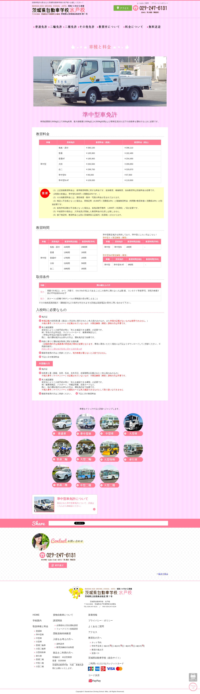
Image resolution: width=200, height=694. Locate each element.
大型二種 (40, 666)
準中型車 (40, 634)
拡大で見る (163, 574)
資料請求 (60, 644)
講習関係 (57, 620)
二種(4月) (116, 646)
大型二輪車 (41, 649)
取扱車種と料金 (40, 626)
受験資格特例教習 (62, 633)
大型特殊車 (41, 652)
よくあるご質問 (143, 3)
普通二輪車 (41, 645)
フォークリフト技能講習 (67, 629)
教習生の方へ (95, 637)
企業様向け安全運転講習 (67, 625)
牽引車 (39, 656)
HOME (36, 615)
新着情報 (92, 615)
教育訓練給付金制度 (65, 647)
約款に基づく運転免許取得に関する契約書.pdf (62, 349)
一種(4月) (106, 646)
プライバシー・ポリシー (100, 620)
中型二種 (40, 663)
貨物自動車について (63, 615)
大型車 (39, 641)
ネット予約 (96, 642)
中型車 (39, 638)
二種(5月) (138, 646)
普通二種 (40, 659)
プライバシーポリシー (159, 3)
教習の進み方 (97, 650)
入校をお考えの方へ (63, 639)
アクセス (92, 632)
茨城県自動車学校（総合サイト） (105, 657)
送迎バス (95, 653)
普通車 (39, 631)
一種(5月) (127, 646)
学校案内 (37, 620)
